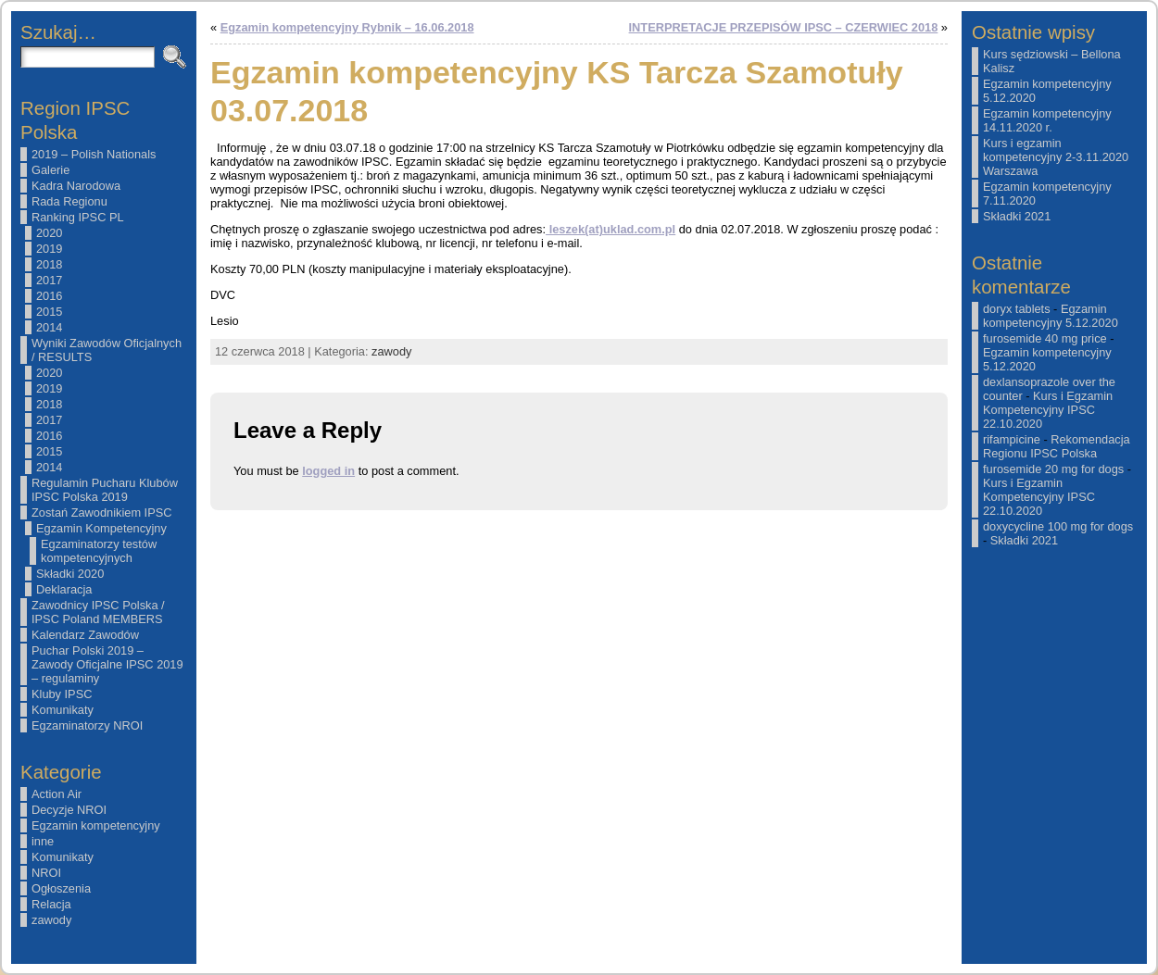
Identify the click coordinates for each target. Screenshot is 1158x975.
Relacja (51, 904)
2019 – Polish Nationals (93, 154)
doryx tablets (1017, 309)
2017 (49, 280)
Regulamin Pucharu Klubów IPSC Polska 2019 (104, 490)
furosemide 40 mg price (1045, 338)
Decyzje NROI (69, 810)
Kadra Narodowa (75, 186)
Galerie (50, 170)
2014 (49, 327)
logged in (328, 471)
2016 (49, 296)
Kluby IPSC (61, 694)
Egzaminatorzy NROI (87, 725)
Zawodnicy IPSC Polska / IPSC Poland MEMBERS (98, 612)
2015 (49, 312)
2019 (49, 249)
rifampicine (1011, 439)
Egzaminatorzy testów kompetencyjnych (99, 551)
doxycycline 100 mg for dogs (1058, 526)
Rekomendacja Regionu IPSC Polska (1056, 446)
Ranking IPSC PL (77, 217)
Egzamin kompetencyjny (95, 825)
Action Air (56, 794)
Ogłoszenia (61, 888)
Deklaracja (64, 589)
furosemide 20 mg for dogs (1053, 469)
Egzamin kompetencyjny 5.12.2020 (1050, 316)
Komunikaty (62, 710)
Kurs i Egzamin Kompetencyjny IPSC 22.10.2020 (1048, 410)
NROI (46, 873)
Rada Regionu (69, 201)
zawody (51, 920)
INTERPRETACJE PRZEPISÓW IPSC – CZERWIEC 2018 (783, 27)
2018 (49, 264)
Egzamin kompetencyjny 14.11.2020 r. (1047, 120)
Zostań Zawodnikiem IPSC (101, 512)
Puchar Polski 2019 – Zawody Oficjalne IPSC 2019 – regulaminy (107, 664)
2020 (49, 233)
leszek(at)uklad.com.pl (610, 229)
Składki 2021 (1017, 216)
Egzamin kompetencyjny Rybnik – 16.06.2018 (347, 27)
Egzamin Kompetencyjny (101, 528)
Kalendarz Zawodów (85, 635)
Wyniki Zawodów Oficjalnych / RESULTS (106, 350)
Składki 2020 (70, 574)
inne (42, 841)
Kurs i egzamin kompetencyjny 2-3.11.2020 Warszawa (1055, 157)
